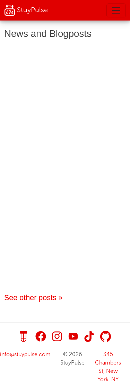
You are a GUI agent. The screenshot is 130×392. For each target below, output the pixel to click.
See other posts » (33, 298)
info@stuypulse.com (25, 354)
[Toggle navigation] (116, 10)
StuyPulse (26, 10)
